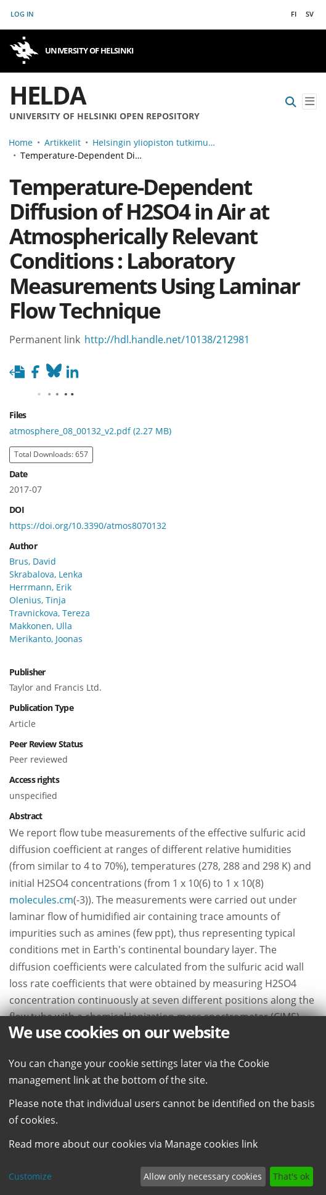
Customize (30, 1176)
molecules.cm (41, 900)
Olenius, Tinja (37, 600)
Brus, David (32, 561)
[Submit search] (291, 101)
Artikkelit (62, 142)
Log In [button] (22, 13)
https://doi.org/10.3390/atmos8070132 (87, 525)
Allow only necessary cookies (203, 1176)
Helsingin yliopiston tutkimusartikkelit (154, 142)
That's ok (291, 1176)
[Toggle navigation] (309, 101)
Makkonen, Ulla (40, 626)
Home (21, 142)
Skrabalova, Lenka (46, 574)
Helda (47, 95)
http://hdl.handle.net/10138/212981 (167, 339)
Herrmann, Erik (40, 587)
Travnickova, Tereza (49, 613)
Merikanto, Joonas (46, 639)
